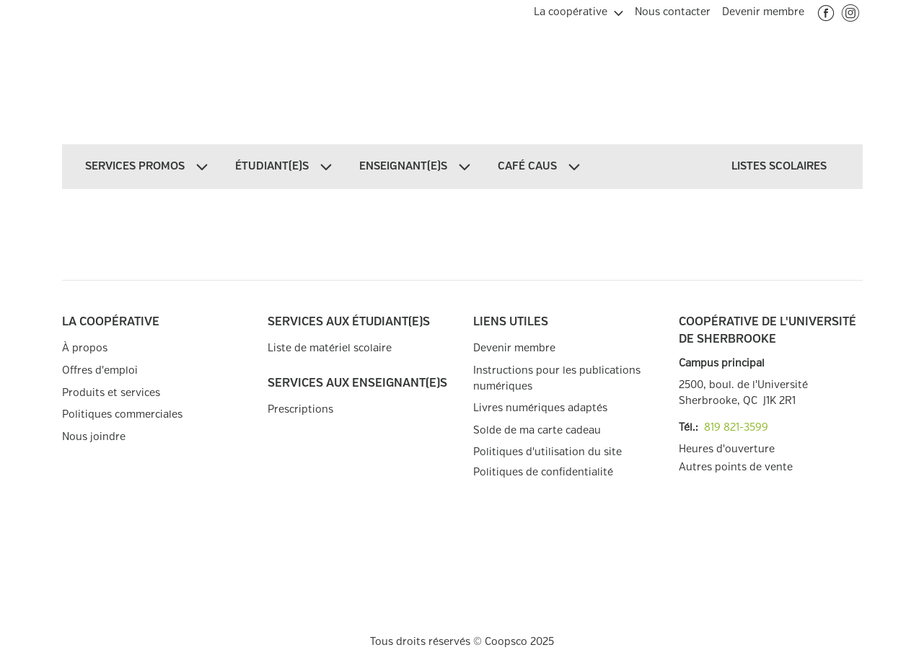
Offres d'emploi (100, 370)
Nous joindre (94, 436)
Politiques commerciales (122, 414)
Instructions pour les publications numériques (557, 378)
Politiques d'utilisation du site (547, 452)
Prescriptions (300, 409)
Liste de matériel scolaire (330, 348)
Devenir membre (514, 348)
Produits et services (111, 392)
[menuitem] (578, 10)
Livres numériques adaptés (540, 408)
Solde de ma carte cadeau (537, 430)
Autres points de (736, 467)
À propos (84, 348)
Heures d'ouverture (727, 449)
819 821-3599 (736, 427)
